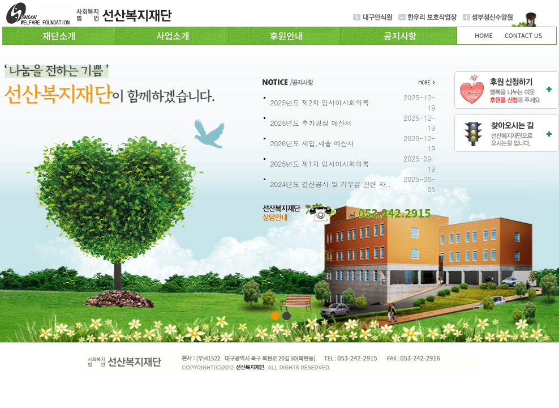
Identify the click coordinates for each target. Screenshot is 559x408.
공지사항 (400, 35)
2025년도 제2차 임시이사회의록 (319, 102)
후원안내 (286, 35)
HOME (484, 35)
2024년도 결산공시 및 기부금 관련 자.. (330, 184)
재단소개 (59, 35)
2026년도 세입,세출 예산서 (312, 143)
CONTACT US (524, 35)
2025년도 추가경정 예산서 (310, 123)
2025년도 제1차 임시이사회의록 (319, 163)
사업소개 (173, 35)
